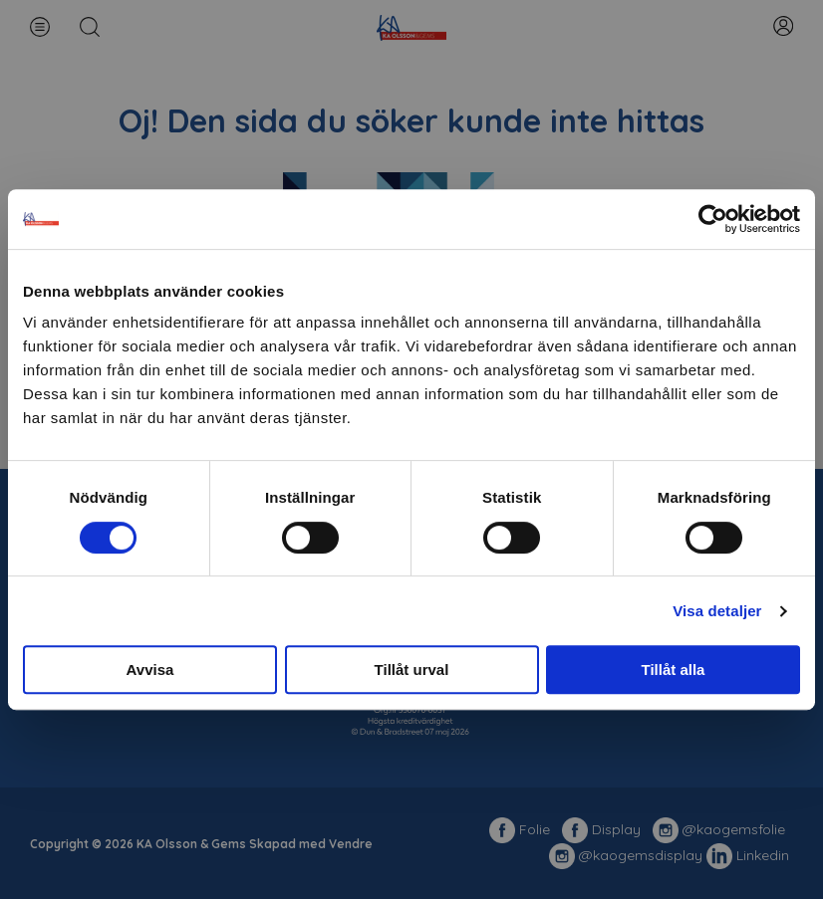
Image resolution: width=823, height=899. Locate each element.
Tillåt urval (412, 669)
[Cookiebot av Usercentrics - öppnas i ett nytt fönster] (713, 219)
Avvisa (150, 669)
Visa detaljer (717, 610)
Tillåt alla (673, 669)
